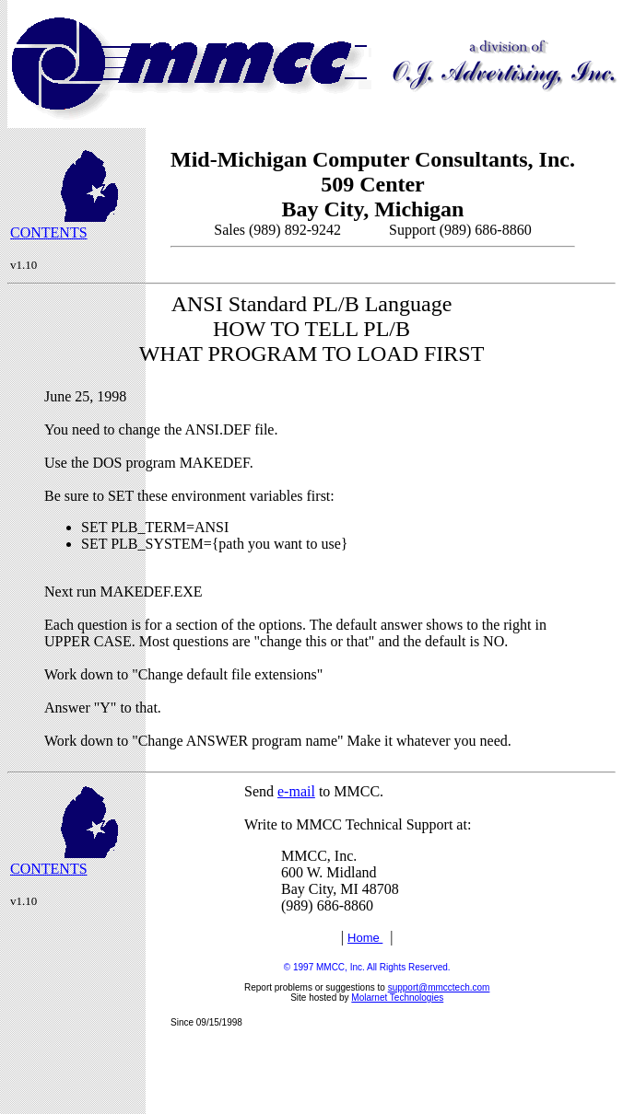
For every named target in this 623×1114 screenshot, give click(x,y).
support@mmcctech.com (439, 987)
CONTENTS (49, 232)
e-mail (296, 791)
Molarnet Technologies (397, 997)
